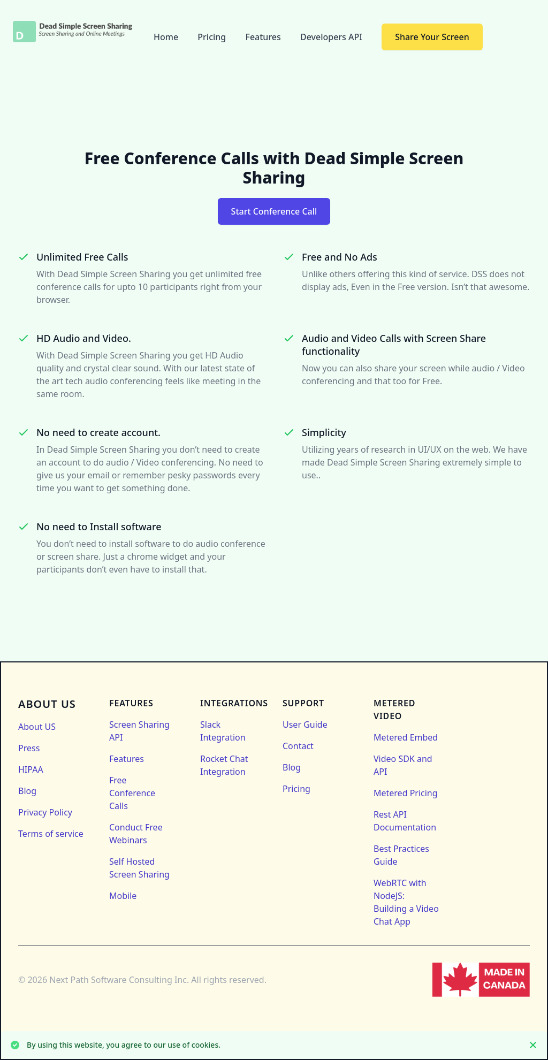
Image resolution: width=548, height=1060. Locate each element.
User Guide (305, 724)
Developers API (332, 37)
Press (29, 748)
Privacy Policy (45, 812)
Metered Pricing (406, 793)
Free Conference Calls (132, 793)
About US (37, 727)
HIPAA (30, 769)
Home (167, 37)
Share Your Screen (432, 37)
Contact (298, 746)
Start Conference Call (274, 211)
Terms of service (50, 834)
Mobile (122, 896)
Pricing (212, 37)
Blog (27, 791)
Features (264, 37)
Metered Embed (406, 737)
